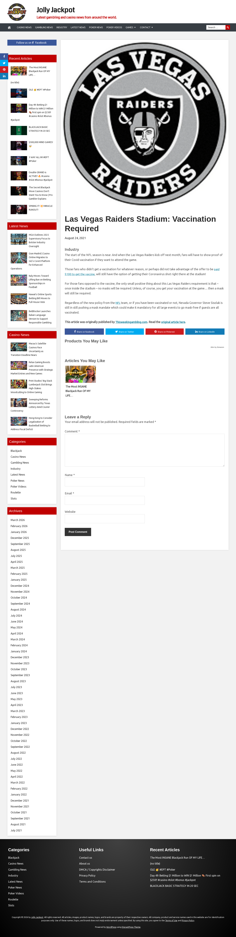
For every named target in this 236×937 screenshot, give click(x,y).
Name (70, 475)
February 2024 (19, 645)
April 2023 (17, 704)
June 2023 (17, 693)
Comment (72, 431)
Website (70, 512)
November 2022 (20, 734)
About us (84, 863)
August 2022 (18, 752)
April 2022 (17, 776)
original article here (175, 322)
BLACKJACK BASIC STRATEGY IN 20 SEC (174, 885)
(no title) (155, 863)
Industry (62, 27)
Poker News (96, 27)
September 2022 (20, 746)
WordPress (111, 927)
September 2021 (20, 818)
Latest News (78, 27)
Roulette (16, 492)
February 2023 (19, 716)
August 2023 (18, 681)
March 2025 (18, 567)
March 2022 (18, 782)
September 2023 (20, 675)
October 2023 (19, 669)
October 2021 (19, 812)
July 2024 (16, 615)
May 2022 (16, 770)
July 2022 (16, 758)
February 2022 (19, 788)
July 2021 (16, 830)
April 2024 (17, 633)
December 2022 (20, 728)
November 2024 (20, 591)
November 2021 (20, 806)
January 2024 (19, 651)
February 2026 (19, 526)
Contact (145, 27)
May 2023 (16, 699)
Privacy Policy (87, 875)
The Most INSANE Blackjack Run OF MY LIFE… (77, 390)
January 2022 (19, 794)
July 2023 (16, 687)
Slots (14, 498)
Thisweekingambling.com (131, 322)
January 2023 (19, 723)
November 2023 (20, 663)
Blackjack (16, 450)
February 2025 (19, 573)
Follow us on (31, 42)
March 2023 (18, 711)
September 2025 (20, 543)
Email (69, 493)
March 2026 (18, 520)
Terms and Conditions (92, 881)
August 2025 (18, 549)
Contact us (85, 857)
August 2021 (18, 824)
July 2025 (16, 555)
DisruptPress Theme (131, 927)
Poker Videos (114, 27)
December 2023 (20, 657)
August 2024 (18, 609)
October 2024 (19, 597)
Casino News (24, 27)
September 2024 (20, 603)
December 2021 (20, 800)
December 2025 (20, 537)
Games (129, 27)
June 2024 (17, 621)
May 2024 (16, 627)
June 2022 (17, 764)
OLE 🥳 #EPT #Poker (162, 869)
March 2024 (18, 639)
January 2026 (19, 531)
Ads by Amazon (217, 347)
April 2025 (17, 561)
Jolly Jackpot (61, 9)
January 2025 (19, 579)
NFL (118, 302)
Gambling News (44, 27)
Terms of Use (171, 920)
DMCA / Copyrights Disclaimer (97, 869)
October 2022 (19, 740)
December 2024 (20, 585)
